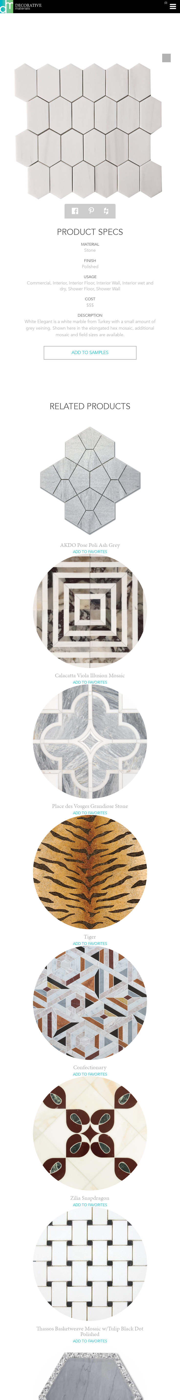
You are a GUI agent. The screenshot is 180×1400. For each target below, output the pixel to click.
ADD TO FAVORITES (90, 551)
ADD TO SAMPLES (90, 352)
